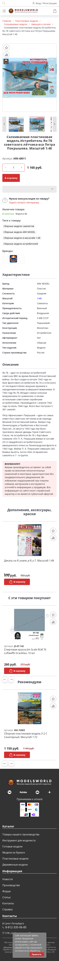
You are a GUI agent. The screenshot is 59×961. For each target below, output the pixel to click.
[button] (4, 124)
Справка (7, 909)
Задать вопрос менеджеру (24, 202)
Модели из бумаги (13, 852)
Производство (11, 885)
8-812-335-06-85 (15, 927)
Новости (7, 879)
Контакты (8, 903)
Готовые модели (12, 846)
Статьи (6, 897)
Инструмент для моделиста (19, 840)
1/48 (39, 298)
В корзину (11, 177)
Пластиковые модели (15, 858)
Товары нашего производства (20, 834)
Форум (6, 891)
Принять (37, 954)
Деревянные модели (15, 864)
